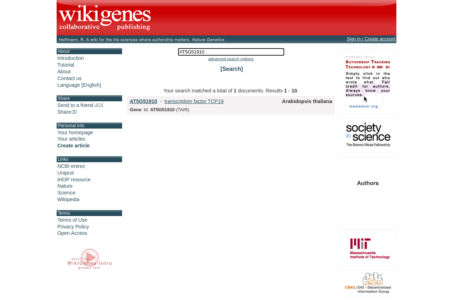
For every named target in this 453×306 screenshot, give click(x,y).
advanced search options (230, 59)
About (64, 71)
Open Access (72, 233)
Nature (65, 186)
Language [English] (79, 85)
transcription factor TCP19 (194, 101)
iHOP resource (74, 179)
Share (67, 112)
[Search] (231, 69)
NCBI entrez (71, 166)
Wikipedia (68, 199)
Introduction (70, 58)
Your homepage (75, 132)
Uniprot (65, 173)
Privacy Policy (73, 227)
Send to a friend (80, 105)
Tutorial (65, 65)
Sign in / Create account (371, 38)
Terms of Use (72, 220)
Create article (73, 145)
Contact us (69, 78)
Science (66, 193)
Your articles (71, 139)
